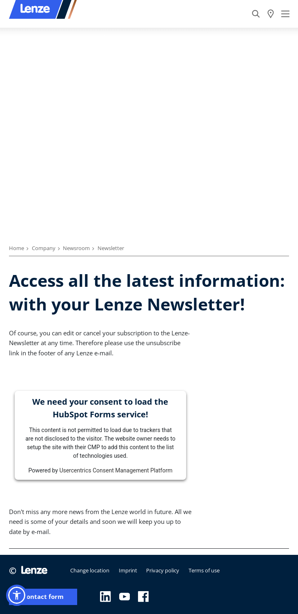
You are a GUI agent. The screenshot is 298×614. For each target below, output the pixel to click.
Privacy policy (162, 570)
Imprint (128, 570)
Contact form (43, 597)
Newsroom (76, 248)
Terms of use (204, 570)
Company (44, 248)
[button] (16, 595)
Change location (89, 570)
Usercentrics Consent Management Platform (115, 470)
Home (16, 248)
